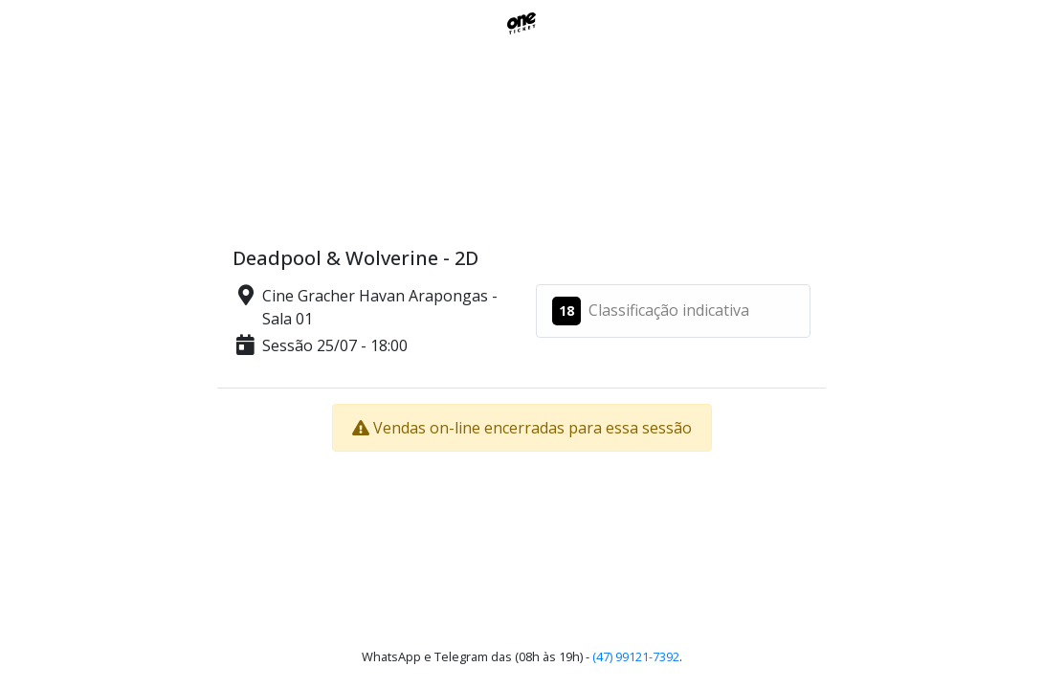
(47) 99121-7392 (635, 656)
